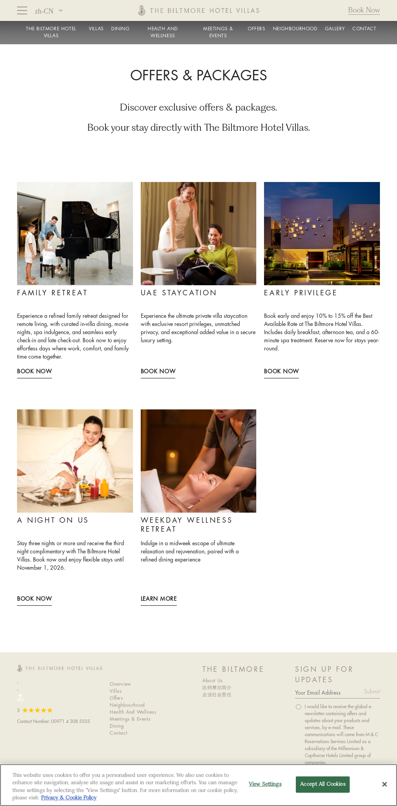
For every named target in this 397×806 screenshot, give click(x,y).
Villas (116, 691)
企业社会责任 (217, 694)
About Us (212, 680)
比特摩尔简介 (217, 687)
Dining (117, 726)
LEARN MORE (159, 599)
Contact (118, 733)
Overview (120, 684)
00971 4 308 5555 (70, 721)
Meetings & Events (130, 719)
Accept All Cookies (322, 784)
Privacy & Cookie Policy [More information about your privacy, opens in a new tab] (69, 798)
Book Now (364, 10)
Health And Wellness (133, 712)
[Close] (384, 784)
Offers (116, 698)
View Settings (265, 784)
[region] (198, 785)
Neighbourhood (127, 705)
